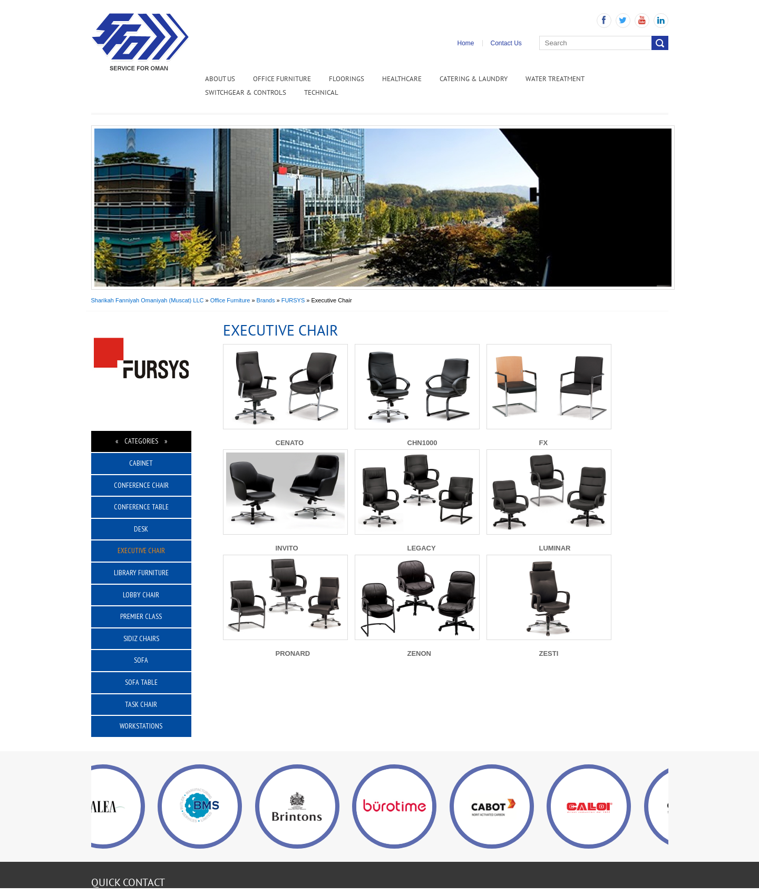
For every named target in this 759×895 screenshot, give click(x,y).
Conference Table (141, 507)
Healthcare (402, 78)
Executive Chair (141, 550)
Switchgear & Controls (245, 92)
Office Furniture (282, 78)
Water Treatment (555, 78)
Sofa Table (141, 682)
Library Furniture (141, 572)
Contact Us (506, 43)
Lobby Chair (141, 594)
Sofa (141, 660)
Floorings (346, 78)
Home (466, 43)
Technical (321, 92)
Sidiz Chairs (141, 638)
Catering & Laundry (474, 78)
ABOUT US (220, 78)
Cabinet (141, 463)
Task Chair (141, 704)
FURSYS (293, 300)
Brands (266, 300)
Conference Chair (141, 485)
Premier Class (141, 616)
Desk (141, 529)
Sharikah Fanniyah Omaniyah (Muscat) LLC (147, 300)
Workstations (141, 726)
